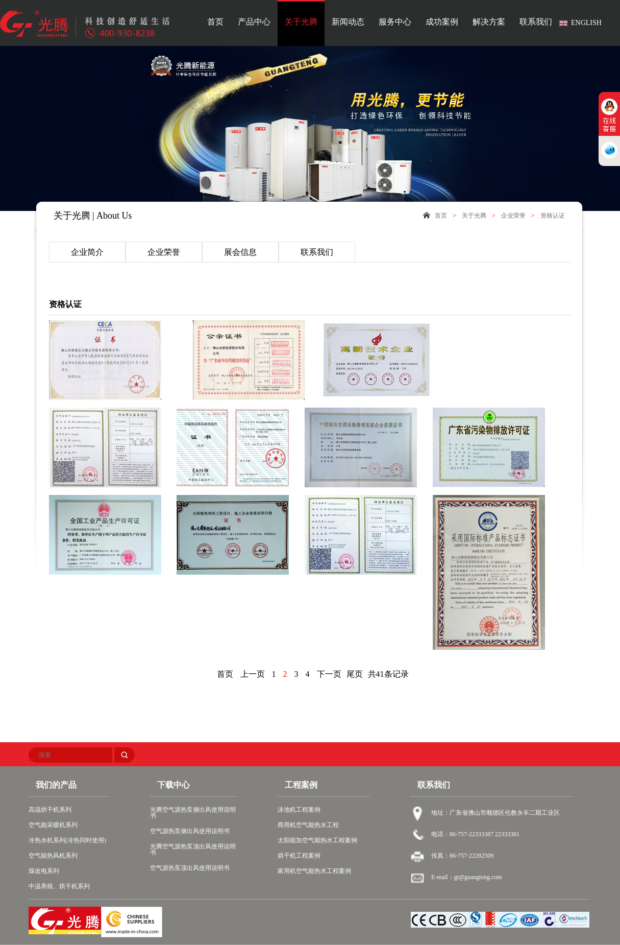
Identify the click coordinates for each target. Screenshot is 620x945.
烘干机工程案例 (299, 855)
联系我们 (535, 22)
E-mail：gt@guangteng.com (466, 877)
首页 (215, 22)
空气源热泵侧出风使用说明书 (190, 831)
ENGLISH (586, 23)
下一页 (329, 674)
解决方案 (489, 22)
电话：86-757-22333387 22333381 (475, 834)
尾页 (354, 674)
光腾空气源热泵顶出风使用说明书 (193, 849)
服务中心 (395, 22)
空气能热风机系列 (53, 855)
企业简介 (87, 252)
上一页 (252, 674)
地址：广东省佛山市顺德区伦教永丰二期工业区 (495, 812)
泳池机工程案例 (299, 809)
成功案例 (442, 22)
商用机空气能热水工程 (308, 825)
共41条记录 (388, 674)
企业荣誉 (513, 215)
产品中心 (254, 22)
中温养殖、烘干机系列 (59, 886)
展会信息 (240, 252)
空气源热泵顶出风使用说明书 (190, 867)
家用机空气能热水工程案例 (314, 871)
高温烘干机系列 (50, 809)
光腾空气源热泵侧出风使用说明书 (193, 812)
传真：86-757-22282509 (462, 855)
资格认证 (552, 215)
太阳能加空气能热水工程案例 (317, 840)
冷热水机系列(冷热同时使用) (67, 840)
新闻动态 (348, 22)
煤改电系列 (44, 871)
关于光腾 (301, 22)
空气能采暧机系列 (53, 825)
